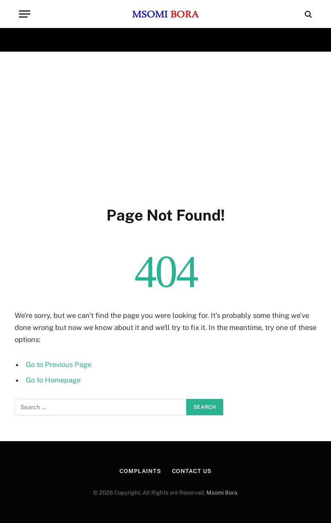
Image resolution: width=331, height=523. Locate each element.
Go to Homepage (53, 380)
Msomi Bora (221, 492)
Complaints (140, 471)
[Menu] (24, 14)
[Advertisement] (165, 127)
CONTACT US (192, 471)
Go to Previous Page (58, 364)
